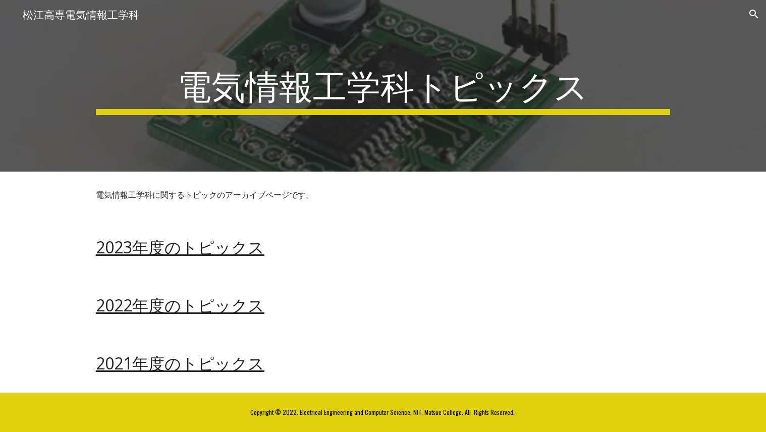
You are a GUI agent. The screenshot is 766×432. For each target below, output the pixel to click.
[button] (754, 14)
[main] (383, 85)
